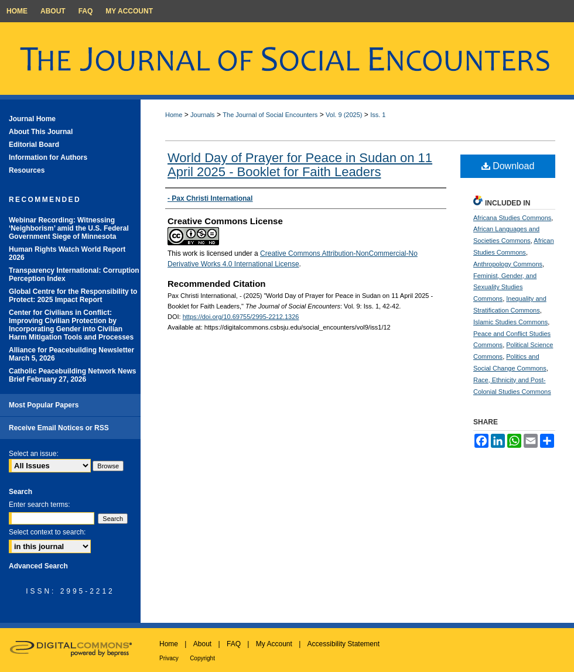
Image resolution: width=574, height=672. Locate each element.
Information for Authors (48, 157)
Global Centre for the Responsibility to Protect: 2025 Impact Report (73, 295)
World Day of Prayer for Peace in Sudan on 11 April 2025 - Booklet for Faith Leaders (300, 164)
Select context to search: (47, 532)
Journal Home (32, 119)
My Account (274, 644)
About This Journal (41, 132)
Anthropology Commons (507, 264)
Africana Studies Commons (512, 217)
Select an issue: (34, 454)
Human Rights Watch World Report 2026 (67, 253)
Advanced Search (38, 566)
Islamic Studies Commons (510, 321)
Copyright (202, 658)
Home (173, 114)
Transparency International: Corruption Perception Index (74, 274)
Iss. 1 (377, 114)
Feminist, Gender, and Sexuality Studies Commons (505, 287)
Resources (27, 170)
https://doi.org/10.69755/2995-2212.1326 (241, 316)
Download (508, 166)
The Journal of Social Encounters (270, 114)
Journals (202, 114)
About (202, 644)
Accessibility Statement (344, 644)
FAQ (234, 644)
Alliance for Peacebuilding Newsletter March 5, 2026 (71, 354)
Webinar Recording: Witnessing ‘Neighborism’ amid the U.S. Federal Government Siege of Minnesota (69, 228)
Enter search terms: (39, 504)
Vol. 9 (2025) (344, 114)
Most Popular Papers (43, 405)
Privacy (169, 658)
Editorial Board (34, 144)
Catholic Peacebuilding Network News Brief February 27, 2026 (72, 375)
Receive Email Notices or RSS (59, 428)
